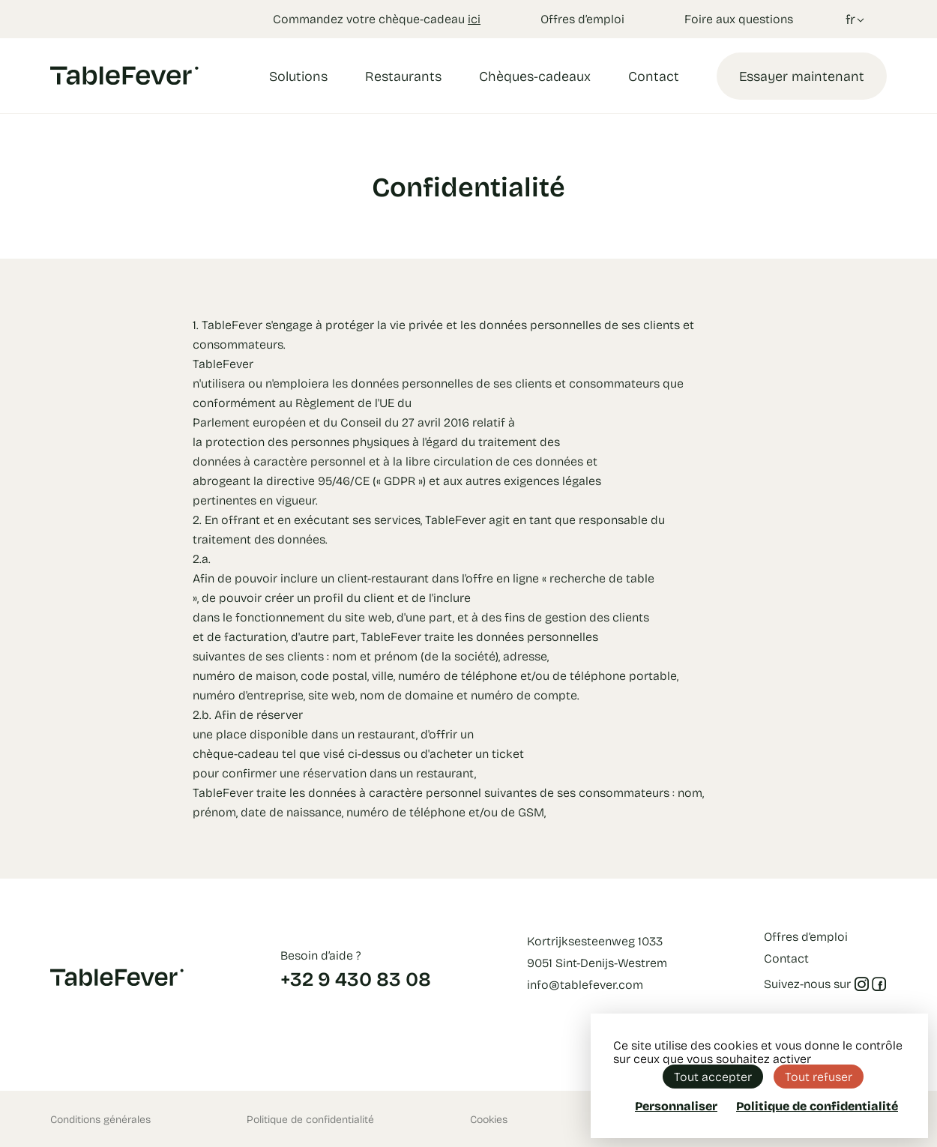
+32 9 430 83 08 (355, 978)
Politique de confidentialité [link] (817, 1105)
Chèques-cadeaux (535, 75)
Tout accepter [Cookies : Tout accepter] (713, 1076)
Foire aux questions (738, 18)
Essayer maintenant (801, 75)
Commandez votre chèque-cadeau (376, 18)
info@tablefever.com (585, 984)
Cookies (488, 1119)
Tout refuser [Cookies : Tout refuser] (818, 1076)
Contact (653, 75)
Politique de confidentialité (310, 1119)
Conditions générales (100, 1119)
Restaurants (403, 75)
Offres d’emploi (582, 18)
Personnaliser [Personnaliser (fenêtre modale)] (676, 1105)
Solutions (298, 75)
